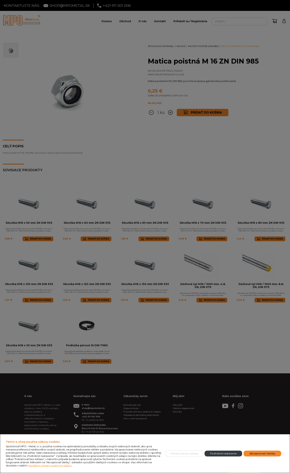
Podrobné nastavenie (223, 453)
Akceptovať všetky (262, 453)
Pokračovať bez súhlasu (184, 453)
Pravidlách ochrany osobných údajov (49, 465)
